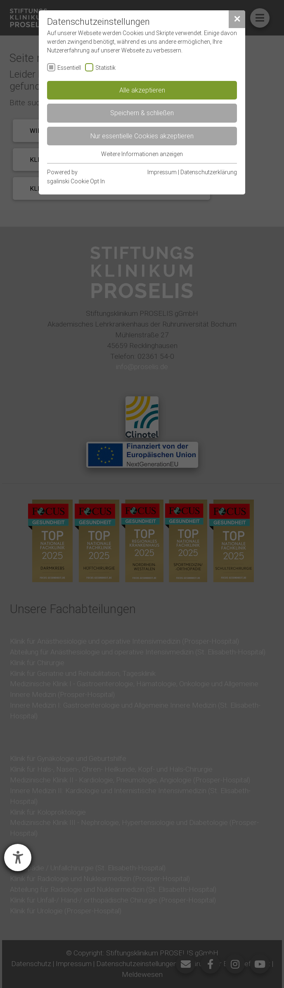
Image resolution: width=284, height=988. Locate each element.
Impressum (162, 172)
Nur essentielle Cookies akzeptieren (142, 136)
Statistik (105, 67)
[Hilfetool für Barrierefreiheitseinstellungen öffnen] (17, 857)
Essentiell (69, 67)
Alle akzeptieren (142, 90)
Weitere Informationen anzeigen (142, 154)
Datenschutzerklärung (208, 172)
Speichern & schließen (142, 113)
